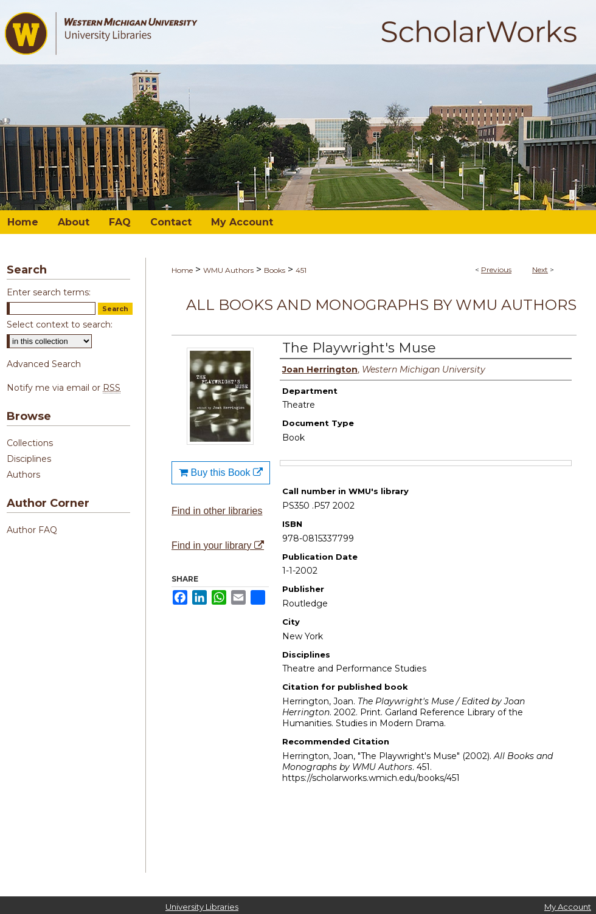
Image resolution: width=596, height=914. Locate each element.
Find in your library (218, 545)
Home (182, 270)
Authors (23, 474)
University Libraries (201, 907)
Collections (30, 443)
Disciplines (29, 458)
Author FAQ (32, 529)
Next (540, 269)
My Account (567, 907)
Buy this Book (221, 472)
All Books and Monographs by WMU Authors (381, 305)
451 (301, 270)
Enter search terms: (49, 292)
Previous (496, 269)
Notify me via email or (63, 387)
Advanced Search (44, 364)
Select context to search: (60, 324)
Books (274, 270)
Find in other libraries (217, 511)
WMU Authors (228, 270)
